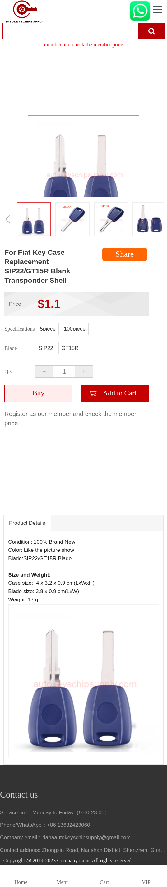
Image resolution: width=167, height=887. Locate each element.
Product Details (27, 523)
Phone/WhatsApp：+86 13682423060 (45, 825)
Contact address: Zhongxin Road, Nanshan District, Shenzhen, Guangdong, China (83, 850)
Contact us (19, 794)
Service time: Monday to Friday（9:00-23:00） (55, 812)
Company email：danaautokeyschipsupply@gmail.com (65, 837)
